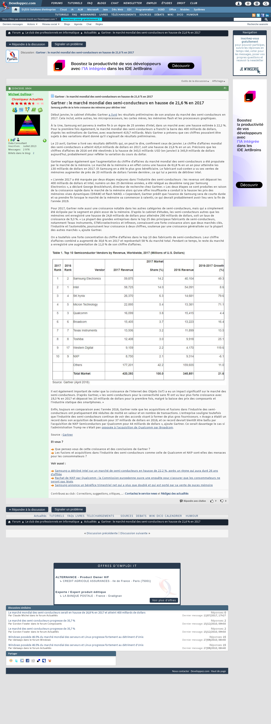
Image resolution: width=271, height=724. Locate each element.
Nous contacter (180, 671)
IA (72, 9)
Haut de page (218, 671)
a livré (113, 115)
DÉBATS (159, 14)
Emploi (151, 3)
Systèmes (199, 9)
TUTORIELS (62, 14)
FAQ (90, 3)
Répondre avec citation (193, 501)
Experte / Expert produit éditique (80, 592)
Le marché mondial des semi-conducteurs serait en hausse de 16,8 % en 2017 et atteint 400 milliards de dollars (76, 613)
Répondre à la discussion (27, 44)
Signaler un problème (69, 44)
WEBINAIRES (88, 14)
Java (105, 9)
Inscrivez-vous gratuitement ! (81, 19)
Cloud (63, 9)
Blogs (101, 3)
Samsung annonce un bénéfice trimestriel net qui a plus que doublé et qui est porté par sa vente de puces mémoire (134, 485)
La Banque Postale (78, 595)
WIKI (170, 14)
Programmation (144, 9)
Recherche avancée (257, 24)
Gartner (67, 435)
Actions (31, 24)
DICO (180, 14)
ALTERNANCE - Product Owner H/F (82, 577)
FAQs (70, 516)
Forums (57, 3)
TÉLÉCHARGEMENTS (123, 14)
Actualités (90, 33)
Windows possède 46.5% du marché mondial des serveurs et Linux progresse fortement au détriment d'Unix (76, 637)
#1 (225, 88)
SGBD (161, 9)
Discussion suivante (134, 533)
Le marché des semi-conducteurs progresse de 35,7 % (41, 621)
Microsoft (92, 9)
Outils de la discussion (194, 81)
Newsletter (132, 3)
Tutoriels (74, 3)
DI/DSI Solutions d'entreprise (39, 9)
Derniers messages (13, 24)
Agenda (78, 24)
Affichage (217, 81)
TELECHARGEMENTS (100, 516)
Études (166, 3)
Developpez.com (200, 671)
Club (193, 3)
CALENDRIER (173, 516)
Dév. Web (117, 9)
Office (172, 9)
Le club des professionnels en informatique (52, 33)
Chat (114, 3)
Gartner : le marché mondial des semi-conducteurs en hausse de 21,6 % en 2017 (85, 52)
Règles (99, 24)
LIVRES (103, 14)
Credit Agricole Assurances (86, 581)
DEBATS (141, 516)
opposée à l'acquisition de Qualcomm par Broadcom (137, 427)
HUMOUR (192, 14)
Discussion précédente (102, 533)
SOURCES (145, 14)
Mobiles (184, 9)
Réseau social (49, 24)
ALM (80, 9)
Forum (16, 33)
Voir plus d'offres (164, 600)
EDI (129, 9)
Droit (180, 3)
